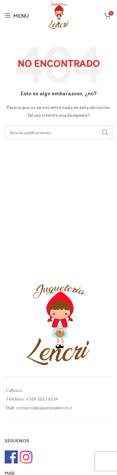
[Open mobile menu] (17, 15)
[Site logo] (58, 15)
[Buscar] (58, 132)
